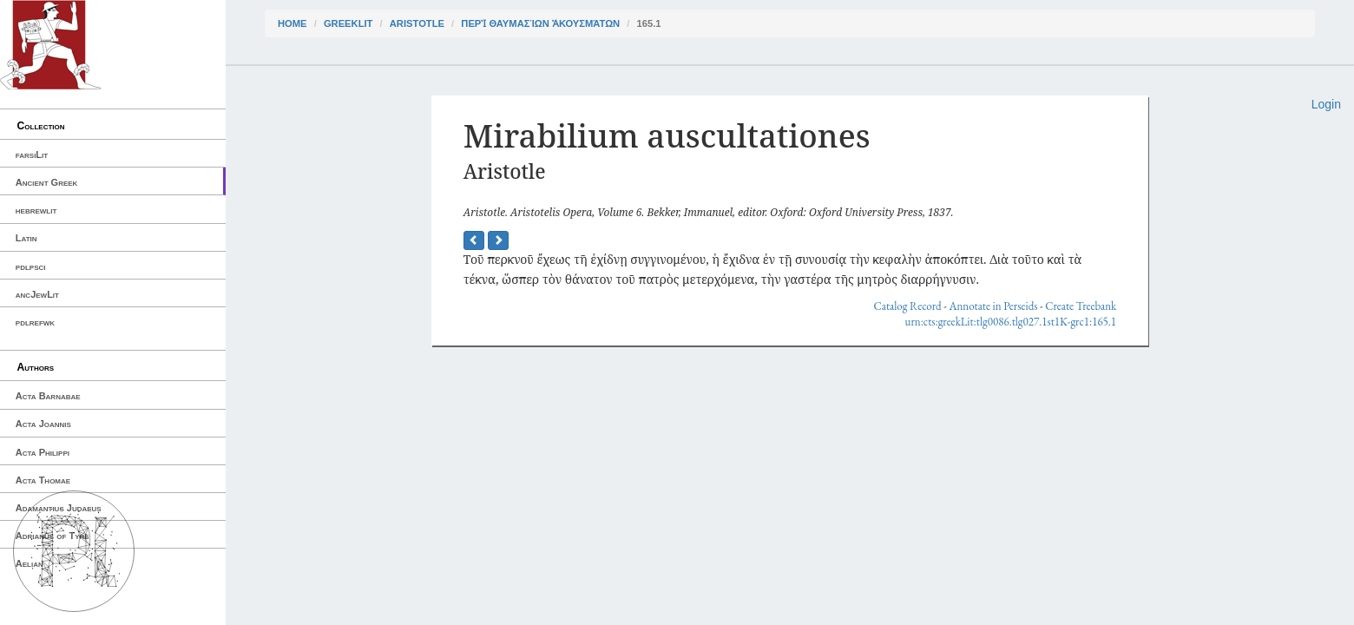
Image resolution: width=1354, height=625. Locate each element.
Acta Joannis (43, 423)
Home (292, 23)
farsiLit (32, 154)
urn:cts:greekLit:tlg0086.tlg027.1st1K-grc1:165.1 (1011, 321)
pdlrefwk (35, 322)
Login (1326, 104)
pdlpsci (31, 266)
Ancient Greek (47, 182)
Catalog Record (908, 306)
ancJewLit (37, 294)
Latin (26, 238)
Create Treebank (1080, 306)
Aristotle (417, 23)
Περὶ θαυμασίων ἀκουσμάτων (540, 23)
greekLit (348, 23)
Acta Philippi (42, 452)
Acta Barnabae (48, 396)
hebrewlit (36, 210)
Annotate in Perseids (993, 306)
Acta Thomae (43, 480)
